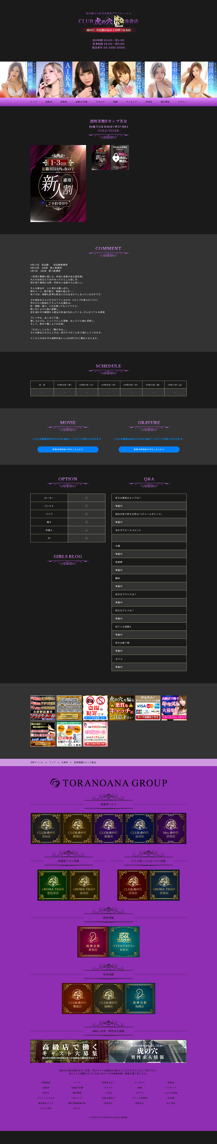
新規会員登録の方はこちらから (67, 449)
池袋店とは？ (108, 1082)
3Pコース (77, 1097)
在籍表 (45, 1087)
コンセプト (140, 1082)
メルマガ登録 (171, 1092)
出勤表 (170, 1082)
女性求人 (108, 1102)
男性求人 (140, 1102)
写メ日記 (171, 1102)
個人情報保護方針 (77, 1102)
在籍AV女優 (77, 1087)
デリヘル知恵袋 (140, 1097)
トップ (77, 1082)
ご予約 (108, 1092)
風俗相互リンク (46, 1102)
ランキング (171, 1087)
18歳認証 (46, 1082)
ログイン (139, 1092)
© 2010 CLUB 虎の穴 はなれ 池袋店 (108, 1117)
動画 (139, 1087)
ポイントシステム (46, 1097)
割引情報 (77, 1092)
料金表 (45, 1092)
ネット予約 (46, 1108)
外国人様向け (108, 1097)
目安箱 (170, 1097)
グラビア (108, 1087)
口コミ (77, 1108)
